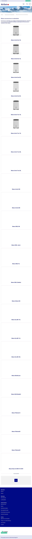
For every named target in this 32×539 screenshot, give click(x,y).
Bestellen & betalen (4, 508)
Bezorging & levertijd (4, 510)
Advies (2, 493)
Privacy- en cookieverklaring (6, 520)
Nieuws (2, 491)
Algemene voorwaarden (5, 518)
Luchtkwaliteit (3, 499)
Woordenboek (3, 497)
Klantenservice (3, 504)
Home (2, 14)
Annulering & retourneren (5, 512)
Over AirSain (3, 522)
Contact (2, 524)
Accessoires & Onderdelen (9, 14)
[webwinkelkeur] (4, 529)
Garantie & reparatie (4, 514)
